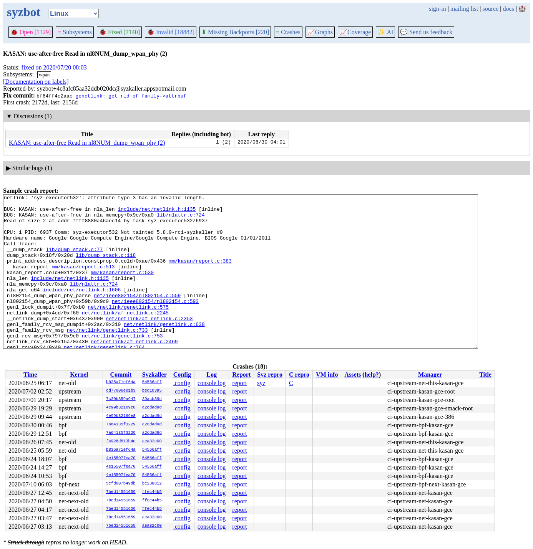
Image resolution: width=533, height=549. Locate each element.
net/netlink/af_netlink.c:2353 (149, 343)
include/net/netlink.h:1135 (157, 212)
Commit (120, 374)
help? (371, 374)
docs (508, 8)
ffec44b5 (152, 492)
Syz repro (269, 374)
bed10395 (152, 391)
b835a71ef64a (121, 382)
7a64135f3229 (121, 424)
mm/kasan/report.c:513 (83, 281)
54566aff (152, 382)
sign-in (437, 8)
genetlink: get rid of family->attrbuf (130, 95)
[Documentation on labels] (36, 81)
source (491, 8)
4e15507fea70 (121, 458)
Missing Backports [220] (235, 32)
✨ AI (385, 32)
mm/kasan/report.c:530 (122, 288)
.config (182, 383)
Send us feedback (426, 32)
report (239, 383)
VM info (327, 374)
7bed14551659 (121, 492)
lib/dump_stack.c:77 (74, 260)
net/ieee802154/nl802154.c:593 (155, 322)
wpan (44, 75)
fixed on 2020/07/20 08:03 (54, 67)
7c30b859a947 (121, 399)
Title (485, 374)
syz (261, 383)
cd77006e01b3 (121, 391)
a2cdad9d (152, 407)
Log (211, 374)
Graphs (320, 32)
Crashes (288, 32)
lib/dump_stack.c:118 (106, 267)
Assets (352, 374)
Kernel (79, 374)
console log (212, 383)
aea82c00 (152, 441)
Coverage (355, 32)
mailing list (464, 8)
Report (241, 374)
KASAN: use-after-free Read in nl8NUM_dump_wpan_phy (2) (87, 142)
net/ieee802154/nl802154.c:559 (137, 316)
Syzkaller (154, 374)
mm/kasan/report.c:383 (200, 274)
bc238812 (152, 483)
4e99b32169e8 (121, 407)
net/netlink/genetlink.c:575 (128, 329)
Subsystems (75, 32)
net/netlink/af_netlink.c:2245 (125, 336)
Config (182, 374)
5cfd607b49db (121, 483)
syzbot (23, 12)
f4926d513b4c (121, 441)
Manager (430, 374)
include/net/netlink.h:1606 (82, 309)
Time (30, 374)
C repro (299, 374)
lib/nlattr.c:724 (181, 219)
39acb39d (152, 399)
